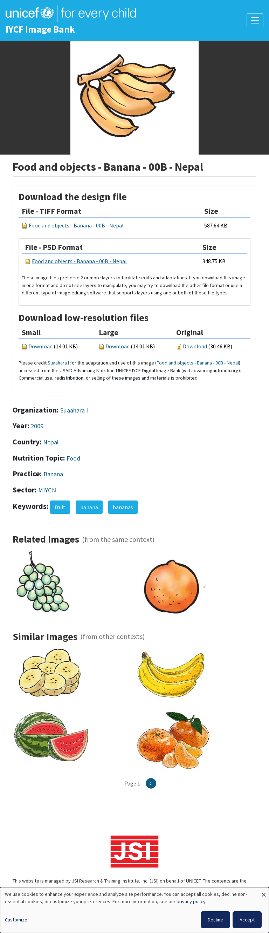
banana (89, 507)
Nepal (50, 442)
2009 (37, 426)
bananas (123, 507)
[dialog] (134, 910)
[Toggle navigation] (255, 20)
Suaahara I (58, 363)
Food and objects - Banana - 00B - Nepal (76, 225)
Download (40, 346)
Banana (53, 474)
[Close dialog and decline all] (263, 891)
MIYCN (47, 490)
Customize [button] (16, 920)
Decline (215, 920)
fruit (60, 507)
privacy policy (191, 901)
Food (74, 458)
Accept (247, 920)
